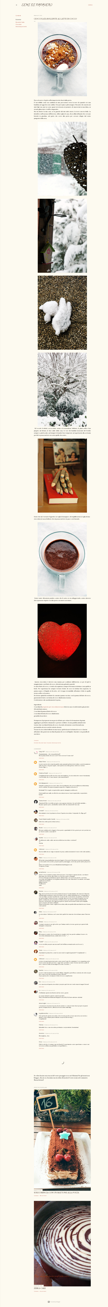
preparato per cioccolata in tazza (53, 707)
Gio (40, 982)
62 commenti (43, 1291)
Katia (40, 912)
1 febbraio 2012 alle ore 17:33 (52, 751)
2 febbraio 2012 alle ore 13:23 (51, 941)
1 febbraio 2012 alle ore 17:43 (55, 783)
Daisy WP (42, 751)
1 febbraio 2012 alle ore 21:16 (51, 849)
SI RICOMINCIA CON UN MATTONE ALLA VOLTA (56, 1192)
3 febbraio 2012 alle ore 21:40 (48, 990)
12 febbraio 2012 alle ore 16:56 (52, 1033)
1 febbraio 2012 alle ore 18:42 (51, 810)
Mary (40, 932)
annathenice (42, 872)
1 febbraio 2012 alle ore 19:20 (50, 827)
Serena (41, 891)
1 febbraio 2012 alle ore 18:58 (62, 819)
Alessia (41, 922)
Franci (40, 857)
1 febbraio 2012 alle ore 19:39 (50, 837)
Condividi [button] (18, 15)
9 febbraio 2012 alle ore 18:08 (56, 1013)
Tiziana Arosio (43, 800)
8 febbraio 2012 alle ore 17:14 (53, 1003)
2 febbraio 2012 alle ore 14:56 (52, 958)
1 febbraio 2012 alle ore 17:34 (53, 761)
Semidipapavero (43, 783)
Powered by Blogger (54, 1302)
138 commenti (43, 1195)
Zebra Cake (40, 1288)
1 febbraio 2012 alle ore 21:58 (53, 872)
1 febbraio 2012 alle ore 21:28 (49, 857)
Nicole (41, 827)
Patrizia (41, 1025)
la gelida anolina (43, 1013)
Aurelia (41, 837)
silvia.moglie (42, 1003)
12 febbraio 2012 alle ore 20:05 (49, 1042)
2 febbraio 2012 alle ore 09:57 (49, 911)
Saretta (41, 970)
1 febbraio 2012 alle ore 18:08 (54, 800)
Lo (39, 990)
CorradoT (41, 810)
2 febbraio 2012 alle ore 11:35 (49, 931)
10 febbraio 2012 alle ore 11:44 (51, 1025)
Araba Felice (42, 761)
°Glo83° (41, 942)
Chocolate (19, 24)
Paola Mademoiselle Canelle (47, 819)
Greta (40, 950)
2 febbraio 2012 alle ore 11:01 (50, 921)
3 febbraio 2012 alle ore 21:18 (48, 981)
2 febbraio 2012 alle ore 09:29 (51, 891)
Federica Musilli (43, 773)
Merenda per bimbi (21, 26)
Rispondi (41, 758)
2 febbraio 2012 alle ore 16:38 (50, 970)
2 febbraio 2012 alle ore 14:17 (49, 950)
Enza (40, 1042)
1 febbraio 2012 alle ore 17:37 (55, 773)
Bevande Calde (20, 22)
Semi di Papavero (37, 5)
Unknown (41, 849)
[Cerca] (90, 5)
